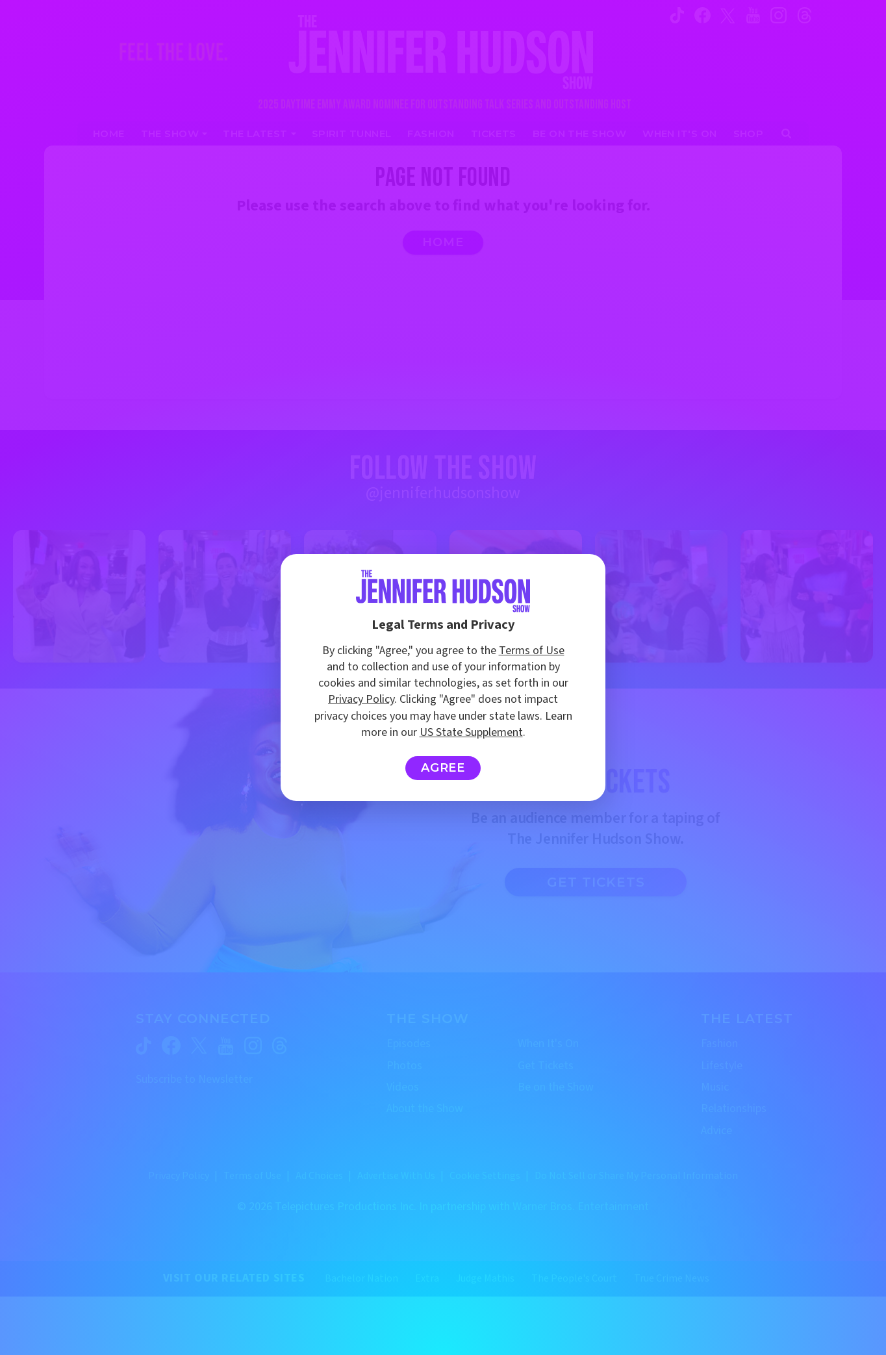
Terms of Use (531, 650)
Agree (443, 768)
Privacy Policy (361, 699)
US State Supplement (471, 732)
